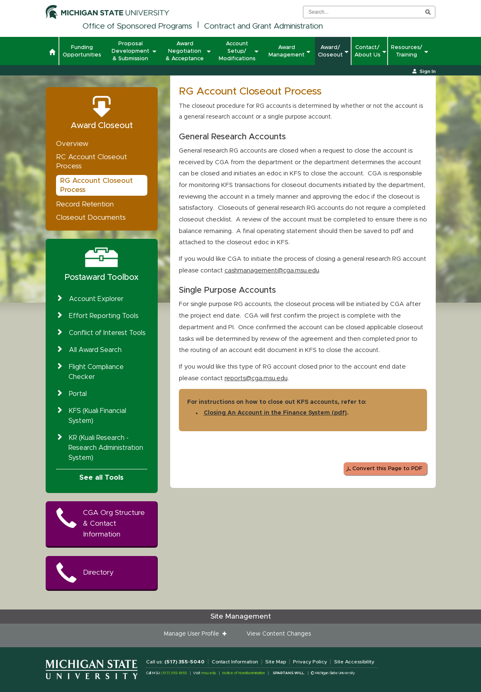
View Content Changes (279, 634)
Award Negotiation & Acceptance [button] (186, 51)
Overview (72, 143)
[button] (52, 53)
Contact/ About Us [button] (367, 51)
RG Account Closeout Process (96, 185)
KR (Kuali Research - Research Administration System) (105, 448)
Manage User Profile (193, 634)
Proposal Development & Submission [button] (131, 51)
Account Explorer (96, 299)
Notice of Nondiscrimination (243, 673)
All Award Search (95, 350)
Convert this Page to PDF (387, 468)
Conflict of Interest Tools (107, 333)
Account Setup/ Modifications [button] (237, 51)
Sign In (428, 71)
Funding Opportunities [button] (82, 51)
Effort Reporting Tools (104, 316)
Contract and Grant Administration (263, 26)
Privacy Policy (310, 661)
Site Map (275, 661)
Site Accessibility (354, 661)
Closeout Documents (91, 217)
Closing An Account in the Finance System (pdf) (275, 413)
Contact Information (235, 661)
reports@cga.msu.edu (256, 378)
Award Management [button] (287, 51)
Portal (78, 394)
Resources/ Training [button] (406, 51)
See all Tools (101, 477)
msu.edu (209, 673)
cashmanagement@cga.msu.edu (272, 270)
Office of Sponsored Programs (137, 26)
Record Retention (85, 204)
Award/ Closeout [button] (330, 51)
